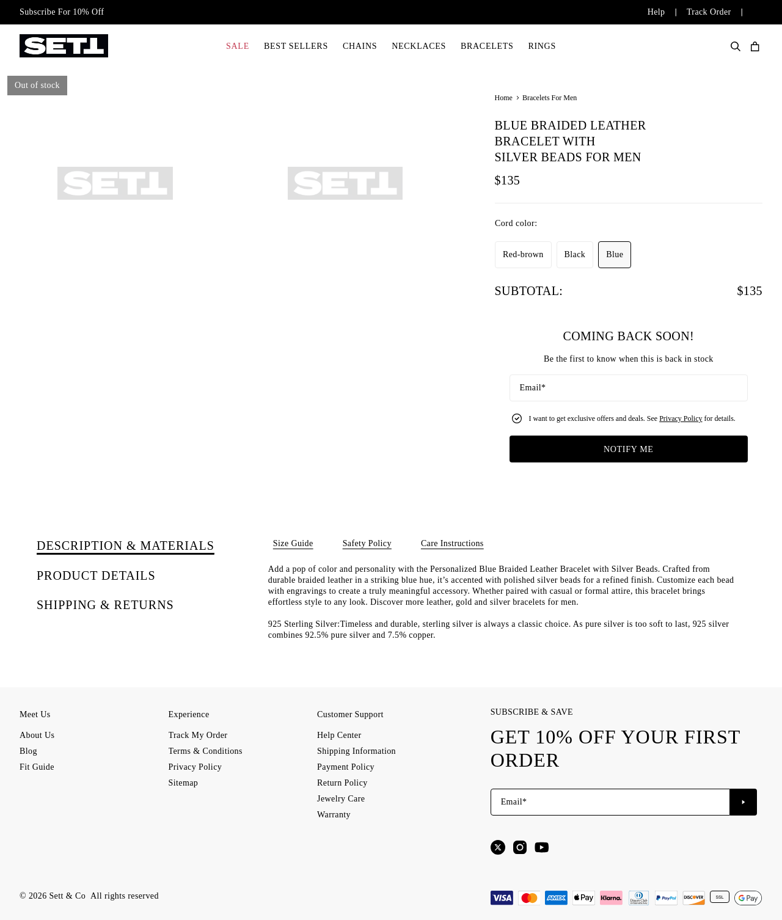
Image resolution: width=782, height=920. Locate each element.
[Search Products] (735, 46)
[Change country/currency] (746, 12)
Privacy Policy (680, 418)
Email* (533, 387)
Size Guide (293, 543)
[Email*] (628, 388)
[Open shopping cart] (755, 46)
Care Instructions (452, 543)
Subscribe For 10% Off (62, 11)
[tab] (125, 545)
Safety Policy (367, 543)
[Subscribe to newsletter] (743, 802)
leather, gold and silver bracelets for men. (502, 602)
